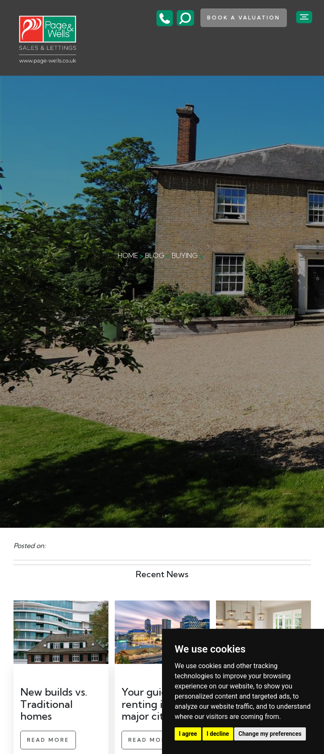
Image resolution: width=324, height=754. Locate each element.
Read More (48, 740)
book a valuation (243, 17)
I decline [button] (218, 733)
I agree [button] (188, 733)
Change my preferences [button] (269, 733)
